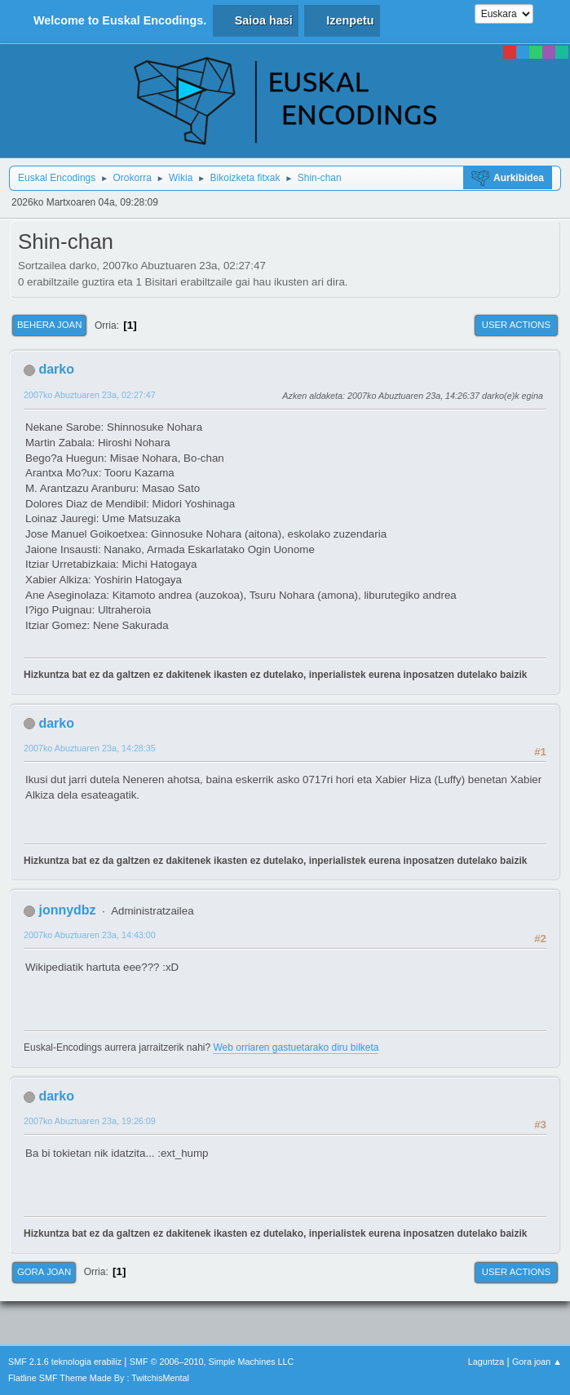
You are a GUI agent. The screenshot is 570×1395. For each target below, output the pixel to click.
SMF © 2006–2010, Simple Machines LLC (212, 1361)
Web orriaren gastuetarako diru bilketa (295, 1047)
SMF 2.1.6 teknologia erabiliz (65, 1361)
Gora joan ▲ (537, 1361)
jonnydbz (66, 910)
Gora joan (44, 1272)
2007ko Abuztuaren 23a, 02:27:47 (90, 395)
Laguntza (486, 1361)
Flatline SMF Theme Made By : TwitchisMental (98, 1378)
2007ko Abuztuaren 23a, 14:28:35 (90, 748)
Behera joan (49, 325)
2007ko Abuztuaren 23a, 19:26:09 (90, 1121)
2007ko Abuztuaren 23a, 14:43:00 (90, 935)
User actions (516, 325)
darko (56, 369)
